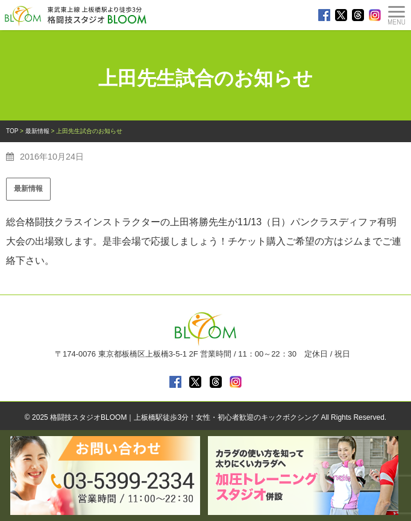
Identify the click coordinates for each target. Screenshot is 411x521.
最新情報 (28, 188)
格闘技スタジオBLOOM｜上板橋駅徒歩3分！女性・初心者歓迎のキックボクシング (184, 417)
